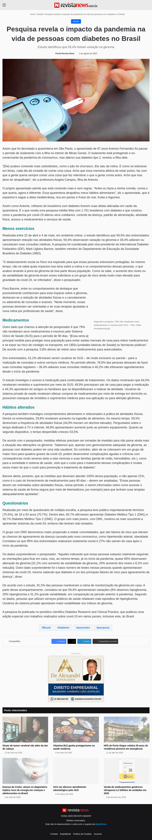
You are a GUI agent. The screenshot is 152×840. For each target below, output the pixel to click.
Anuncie (98, 834)
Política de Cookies (82, 834)
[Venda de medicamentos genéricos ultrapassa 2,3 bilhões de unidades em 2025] (127, 771)
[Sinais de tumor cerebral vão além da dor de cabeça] (25, 729)
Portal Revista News (65, 53)
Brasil (46, 627)
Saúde (40, 14)
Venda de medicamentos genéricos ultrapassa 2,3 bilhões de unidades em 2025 (125, 790)
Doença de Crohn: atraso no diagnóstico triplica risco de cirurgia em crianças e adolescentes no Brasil (24, 790)
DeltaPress (101, 824)
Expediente (65, 834)
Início (31, 14)
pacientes (84, 627)
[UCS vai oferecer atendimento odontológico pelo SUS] (76, 771)
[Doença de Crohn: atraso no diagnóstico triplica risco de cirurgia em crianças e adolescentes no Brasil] (25, 771)
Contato (54, 834)
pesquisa (103, 627)
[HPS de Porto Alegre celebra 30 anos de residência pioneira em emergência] (127, 729)
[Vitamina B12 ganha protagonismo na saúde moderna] (76, 729)
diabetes (64, 627)
